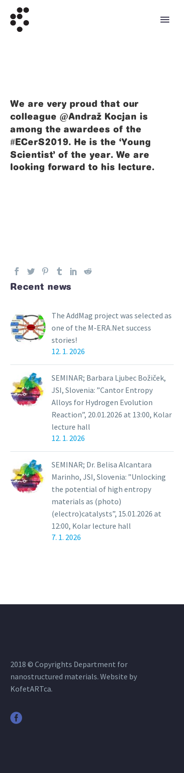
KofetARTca (30, 689)
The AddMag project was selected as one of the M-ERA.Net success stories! (112, 327)
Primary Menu (164, 20)
